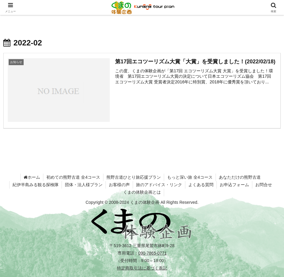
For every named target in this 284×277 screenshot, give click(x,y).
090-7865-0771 (152, 253)
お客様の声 (119, 184)
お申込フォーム (234, 184)
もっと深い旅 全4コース (190, 177)
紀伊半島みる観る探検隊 (36, 184)
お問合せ (263, 184)
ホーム (32, 177)
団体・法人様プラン (84, 184)
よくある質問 (200, 184)
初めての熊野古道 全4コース (73, 177)
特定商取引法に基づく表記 (142, 268)
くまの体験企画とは (142, 192)
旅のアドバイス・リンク (159, 184)
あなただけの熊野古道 (240, 177)
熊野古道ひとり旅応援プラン (133, 177)
